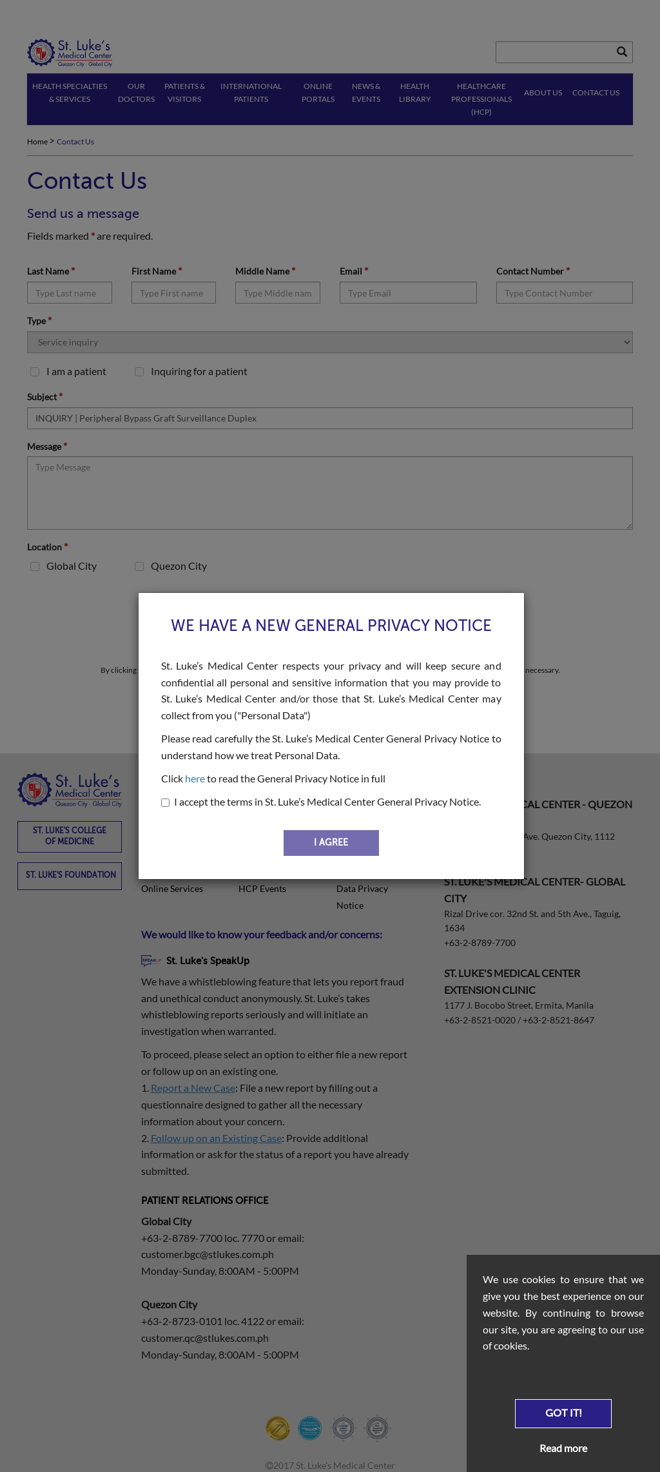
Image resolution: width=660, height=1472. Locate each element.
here (195, 778)
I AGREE (331, 842)
